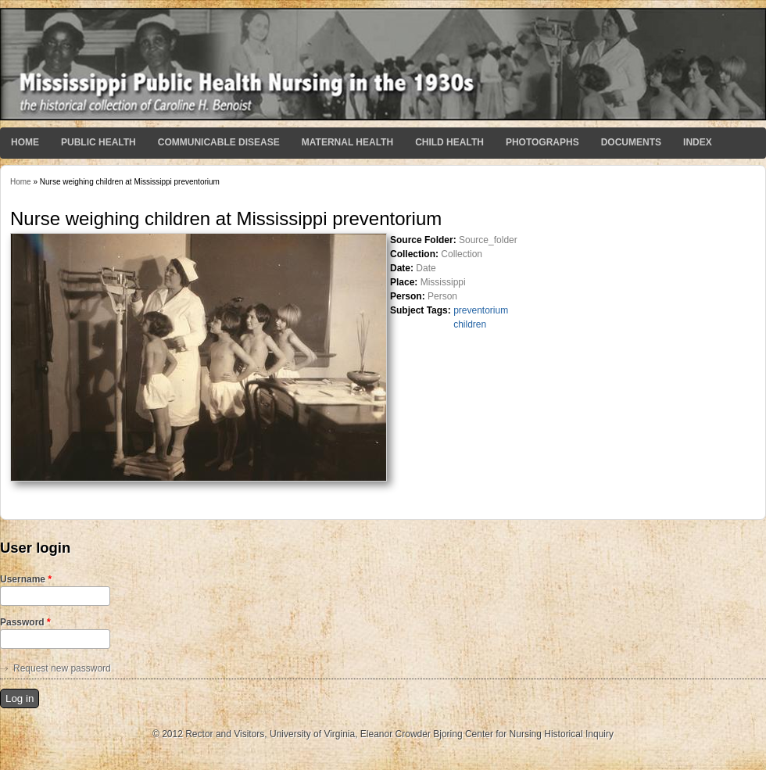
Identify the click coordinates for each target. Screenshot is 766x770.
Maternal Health (347, 142)
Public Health (98, 142)
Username (26, 579)
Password (25, 622)
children (469, 324)
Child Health (449, 142)
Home (25, 142)
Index (697, 142)
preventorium (480, 310)
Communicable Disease (219, 142)
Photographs (542, 142)
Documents (631, 142)
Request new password (62, 668)
